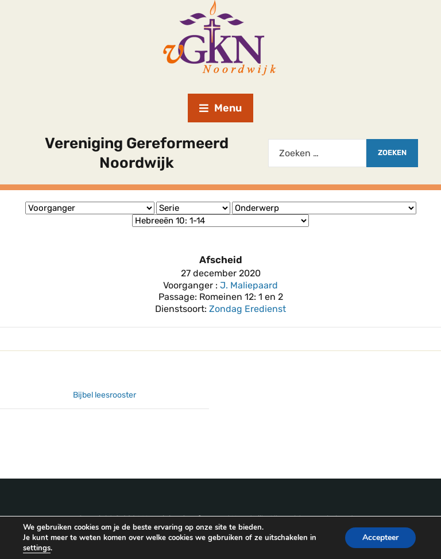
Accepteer (380, 537)
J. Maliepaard (249, 285)
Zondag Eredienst (247, 308)
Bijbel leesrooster (104, 395)
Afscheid (220, 259)
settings (37, 548)
